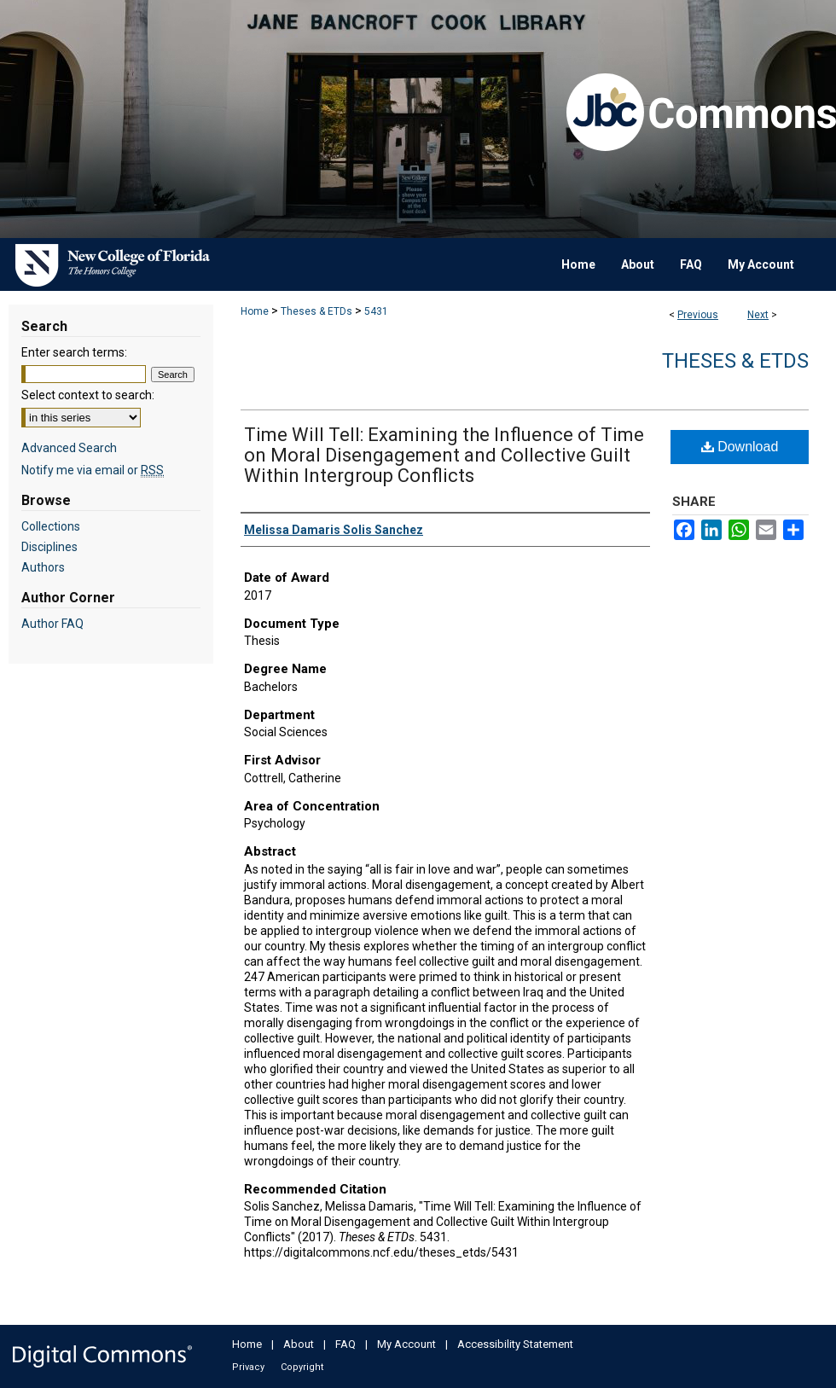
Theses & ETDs (316, 311)
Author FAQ (52, 623)
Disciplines (49, 547)
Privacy (248, 1367)
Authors (43, 567)
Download (740, 446)
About (298, 1344)
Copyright (302, 1367)
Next (758, 315)
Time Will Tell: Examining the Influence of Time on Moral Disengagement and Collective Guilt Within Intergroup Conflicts (444, 455)
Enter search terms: (74, 352)
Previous (697, 315)
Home (255, 311)
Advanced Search (69, 448)
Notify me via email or (92, 470)
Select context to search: (87, 395)
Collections (50, 526)
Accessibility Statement (515, 1344)
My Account (406, 1344)
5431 (376, 311)
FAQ (345, 1344)
